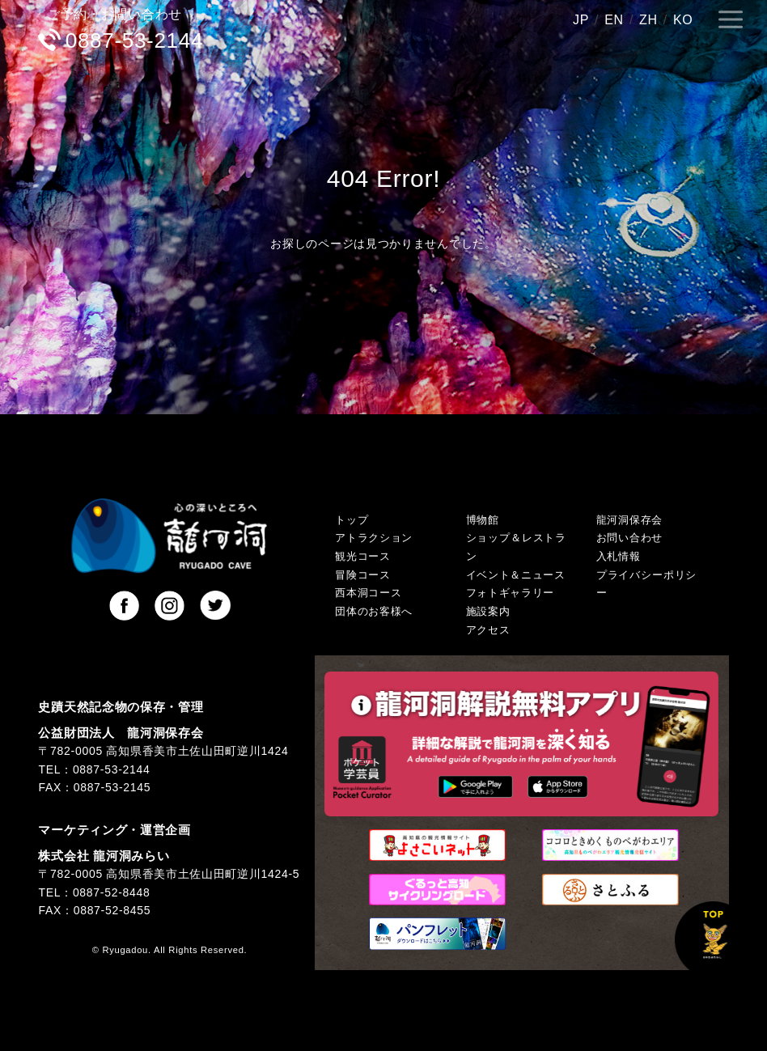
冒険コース (363, 575)
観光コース (363, 556)
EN (614, 20)
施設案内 (488, 611)
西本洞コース (368, 593)
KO (683, 20)
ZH (648, 20)
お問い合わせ (629, 538)
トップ (351, 520)
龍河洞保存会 (629, 520)
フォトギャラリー (510, 593)
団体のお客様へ (374, 611)
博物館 (482, 520)
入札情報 (618, 556)
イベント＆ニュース (516, 575)
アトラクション (374, 538)
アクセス (488, 630)
